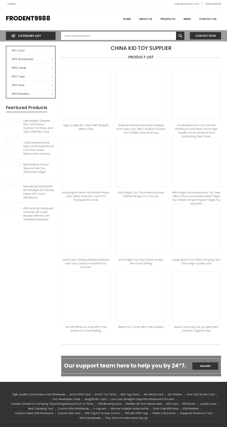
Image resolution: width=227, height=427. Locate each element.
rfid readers (191, 408)
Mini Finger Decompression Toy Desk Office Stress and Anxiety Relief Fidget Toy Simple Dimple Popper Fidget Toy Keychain (196, 198)
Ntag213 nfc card (96, 399)
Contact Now (205, 36)
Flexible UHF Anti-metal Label (144, 404)
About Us (145, 19)
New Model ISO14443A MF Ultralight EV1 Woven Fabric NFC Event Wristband (38, 192)
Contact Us (208, 19)
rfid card (172, 404)
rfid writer (189, 404)
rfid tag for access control (102, 413)
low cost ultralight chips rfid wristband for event (142, 399)
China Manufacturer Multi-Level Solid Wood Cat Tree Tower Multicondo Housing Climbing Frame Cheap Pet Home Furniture (39, 152)
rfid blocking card (109, 404)
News (187, 19)
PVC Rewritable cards (66, 399)
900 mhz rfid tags (136, 413)
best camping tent (40, 408)
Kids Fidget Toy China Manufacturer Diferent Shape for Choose (141, 194)
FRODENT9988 (28, 18)
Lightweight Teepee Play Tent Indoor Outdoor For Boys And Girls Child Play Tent (38, 126)
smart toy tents (105, 394)
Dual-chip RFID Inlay (166, 408)
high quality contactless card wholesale (39, 394)
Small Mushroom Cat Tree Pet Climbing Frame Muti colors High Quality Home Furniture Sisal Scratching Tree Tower (196, 130)
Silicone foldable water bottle (130, 408)
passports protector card (196, 413)
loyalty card (208, 404)
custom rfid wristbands (73, 408)
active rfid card (80, 394)
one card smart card (201, 394)
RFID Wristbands (32, 59)
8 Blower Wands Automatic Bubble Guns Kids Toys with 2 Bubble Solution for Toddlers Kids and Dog (141, 128)
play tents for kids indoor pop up (127, 418)
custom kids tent (69, 413)
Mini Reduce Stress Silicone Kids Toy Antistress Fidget (36, 168)
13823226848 (213, 4)
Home (127, 19)
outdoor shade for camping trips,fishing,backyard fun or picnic (52, 404)
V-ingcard (99, 408)
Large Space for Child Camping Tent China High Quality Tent (196, 261)
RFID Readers (32, 93)
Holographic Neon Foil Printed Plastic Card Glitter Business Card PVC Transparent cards (86, 196)
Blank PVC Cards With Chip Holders (141, 327)
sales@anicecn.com (186, 4)
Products (168, 19)
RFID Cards (32, 67)
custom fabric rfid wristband (34, 413)
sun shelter (175, 394)
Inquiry (205, 366)
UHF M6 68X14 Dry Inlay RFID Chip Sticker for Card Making (86, 328)
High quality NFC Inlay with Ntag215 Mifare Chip (86, 127)
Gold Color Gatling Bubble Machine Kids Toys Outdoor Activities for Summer (86, 263)
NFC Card (18, 50)
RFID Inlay (32, 85)
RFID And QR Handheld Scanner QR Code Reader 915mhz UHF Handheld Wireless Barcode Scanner (38, 215)
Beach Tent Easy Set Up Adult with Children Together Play (196, 328)
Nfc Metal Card (153, 394)
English (12, 4)
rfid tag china (130, 394)
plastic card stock (164, 413)
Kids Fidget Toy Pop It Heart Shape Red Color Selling (141, 261)
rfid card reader (90, 418)
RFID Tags (32, 76)
